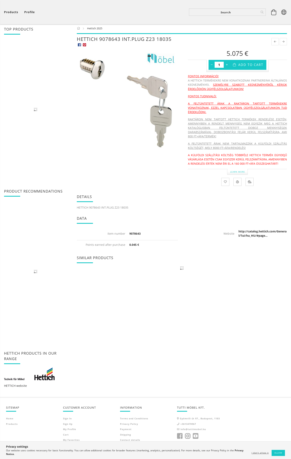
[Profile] (29, 12)
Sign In (67, 419)
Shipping (125, 435)
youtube (195, 437)
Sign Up (68, 424)
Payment (126, 429)
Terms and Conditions (134, 419)
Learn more (237, 172)
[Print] (237, 183)
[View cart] (12, 12)
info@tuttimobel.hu (193, 429)
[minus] (212, 66)
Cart (66, 435)
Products (12, 424)
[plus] (227, 66)
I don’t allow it (260, 452)
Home (10, 419)
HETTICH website (15, 386)
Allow (278, 452)
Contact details (130, 440)
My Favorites (71, 440)
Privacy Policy (129, 424)
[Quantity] (219, 66)
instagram (187, 437)
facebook (179, 437)
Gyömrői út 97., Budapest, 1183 (200, 419)
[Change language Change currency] (284, 12)
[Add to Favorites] (225, 183)
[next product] (283, 42)
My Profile (69, 429)
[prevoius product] (275, 42)
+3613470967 (188, 424)
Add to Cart (250, 65)
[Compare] (250, 183)
